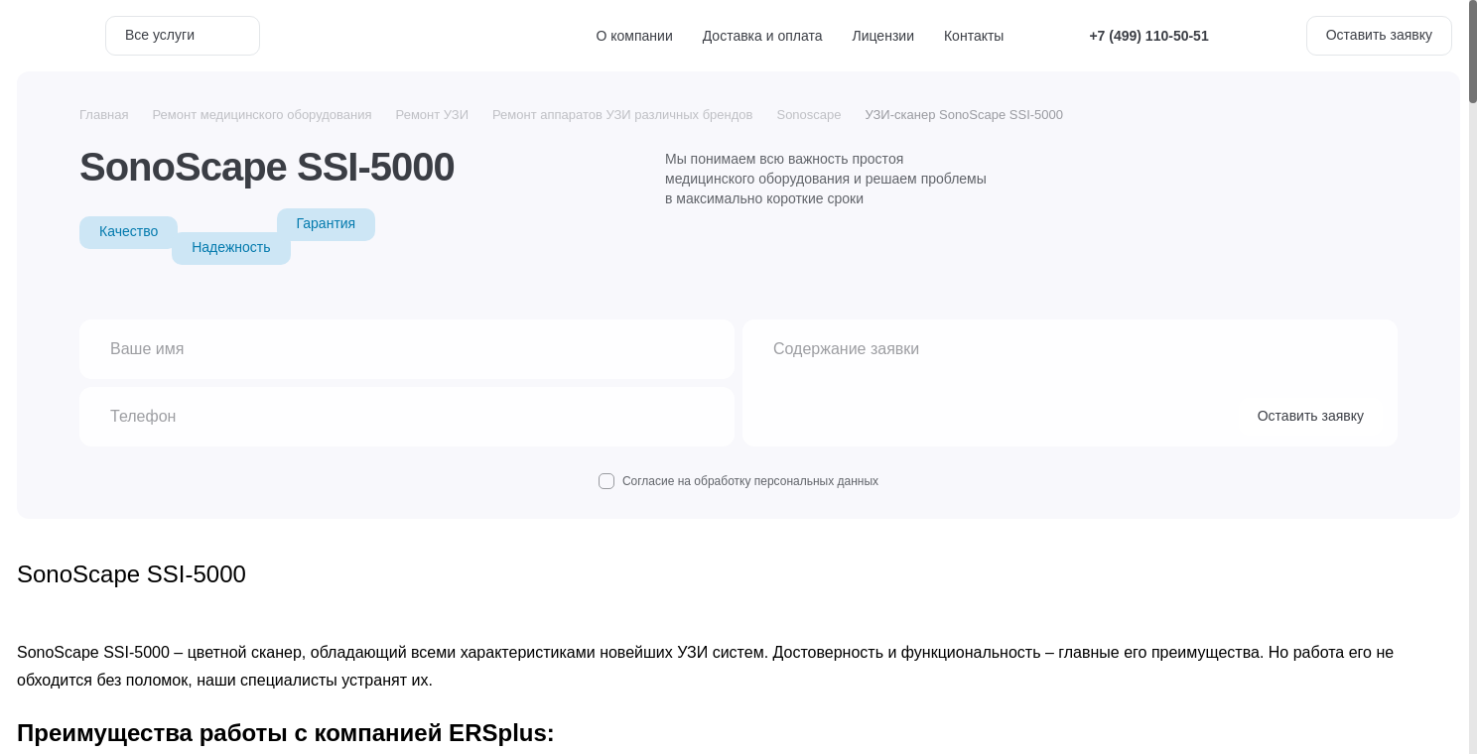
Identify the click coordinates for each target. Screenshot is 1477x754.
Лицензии (883, 36)
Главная (103, 114)
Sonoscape (808, 114)
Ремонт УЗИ (432, 114)
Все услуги (182, 35)
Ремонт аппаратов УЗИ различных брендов (622, 114)
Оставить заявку (1379, 35)
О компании (635, 36)
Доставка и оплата (763, 36)
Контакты (974, 36)
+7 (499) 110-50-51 (1148, 36)
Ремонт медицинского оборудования (261, 114)
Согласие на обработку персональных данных (738, 481)
